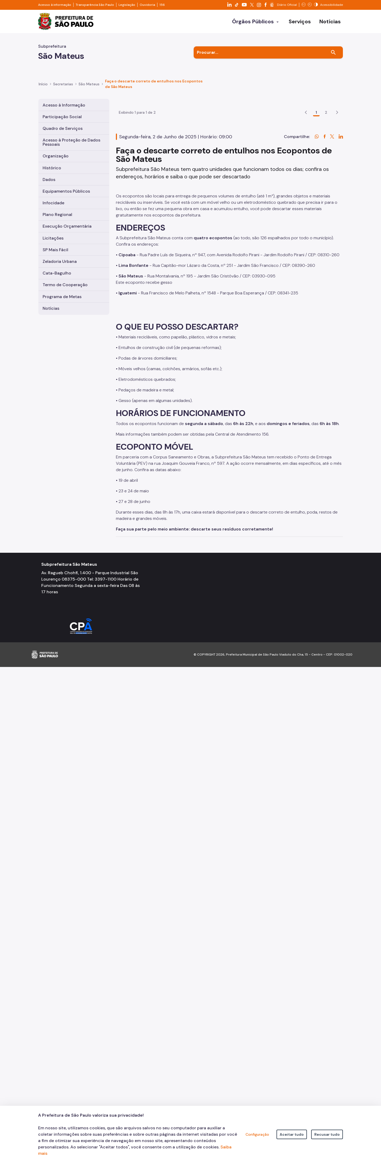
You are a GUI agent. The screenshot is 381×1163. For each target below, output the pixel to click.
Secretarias (63, 84)
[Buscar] (333, 52)
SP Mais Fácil (55, 250)
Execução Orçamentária (67, 226)
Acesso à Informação (64, 105)
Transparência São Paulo (95, 4)
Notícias (51, 308)
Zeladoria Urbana (60, 261)
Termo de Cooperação (65, 285)
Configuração (257, 1134)
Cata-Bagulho (57, 273)
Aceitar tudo (292, 1134)
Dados (49, 179)
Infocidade (53, 203)
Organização (56, 156)
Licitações (53, 238)
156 (162, 4)
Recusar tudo (327, 1134)
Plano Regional (57, 214)
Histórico (52, 168)
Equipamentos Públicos (66, 191)
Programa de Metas (62, 296)
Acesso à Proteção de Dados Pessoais (71, 142)
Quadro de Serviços (63, 128)
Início (43, 84)
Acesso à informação (54, 4)
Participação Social (62, 117)
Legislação (127, 4)
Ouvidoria (147, 4)
